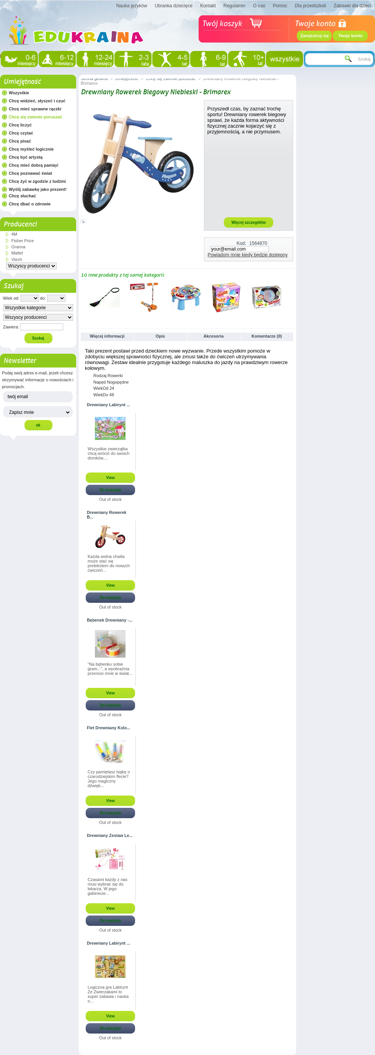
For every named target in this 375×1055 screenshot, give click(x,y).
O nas (259, 5)
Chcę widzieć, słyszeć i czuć (37, 100)
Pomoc (280, 5)
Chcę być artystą (25, 157)
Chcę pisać (20, 141)
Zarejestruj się (314, 35)
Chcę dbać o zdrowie (30, 204)
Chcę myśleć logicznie (31, 149)
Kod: (241, 243)
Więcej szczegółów (249, 222)
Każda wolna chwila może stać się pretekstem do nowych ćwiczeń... (109, 563)
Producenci (20, 224)
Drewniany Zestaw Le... (110, 835)
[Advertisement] (248, 175)
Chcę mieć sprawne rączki (35, 109)
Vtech (16, 259)
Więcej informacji (107, 336)
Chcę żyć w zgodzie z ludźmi (37, 181)
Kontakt (208, 5)
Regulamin (234, 5)
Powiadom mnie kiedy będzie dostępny (248, 255)
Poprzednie (82, 297)
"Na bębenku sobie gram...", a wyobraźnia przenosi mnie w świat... (110, 669)
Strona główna (94, 78)
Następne (291, 297)
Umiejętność (22, 81)
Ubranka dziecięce (173, 5)
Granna (18, 246)
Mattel (17, 253)
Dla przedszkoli (310, 5)
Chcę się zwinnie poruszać (35, 117)
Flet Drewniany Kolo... (108, 727)
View (110, 478)
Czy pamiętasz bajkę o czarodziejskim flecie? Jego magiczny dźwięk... (109, 779)
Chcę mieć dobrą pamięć (34, 165)
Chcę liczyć (20, 125)
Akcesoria (214, 336)
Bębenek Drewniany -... (109, 620)
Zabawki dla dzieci (352, 5)
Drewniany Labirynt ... (108, 404)
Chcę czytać (21, 133)
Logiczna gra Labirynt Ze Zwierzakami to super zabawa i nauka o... (108, 994)
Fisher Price (22, 240)
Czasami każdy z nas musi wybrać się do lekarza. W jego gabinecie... (107, 886)
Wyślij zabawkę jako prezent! (38, 189)
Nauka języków (131, 5)
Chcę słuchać (22, 196)
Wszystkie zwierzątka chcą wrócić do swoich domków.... (108, 453)
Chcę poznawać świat (30, 173)
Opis (160, 336)
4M (14, 234)
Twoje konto (350, 35)
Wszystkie (19, 92)
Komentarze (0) (266, 336)
